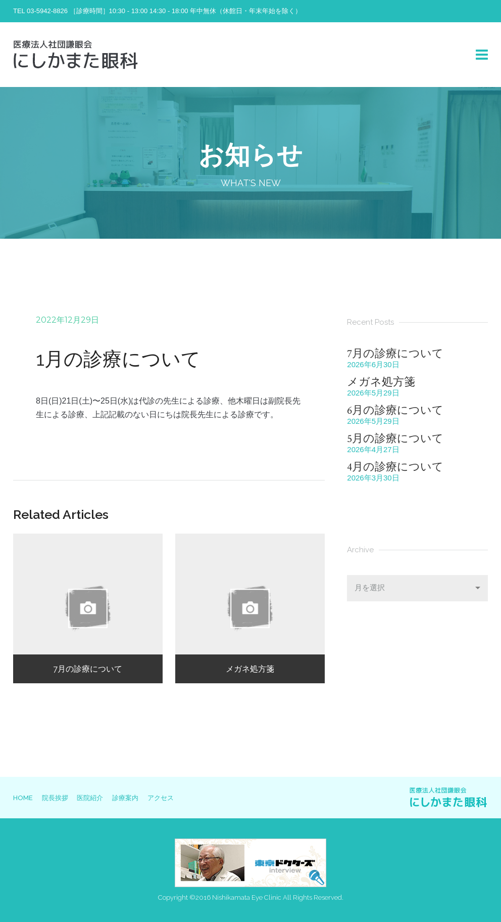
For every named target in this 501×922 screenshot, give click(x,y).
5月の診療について (395, 438)
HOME (23, 798)
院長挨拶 (58, 798)
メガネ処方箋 (381, 382)
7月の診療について (395, 353)
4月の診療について (395, 467)
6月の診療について (395, 410)
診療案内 (136, 798)
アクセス (175, 798)
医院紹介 (97, 798)
